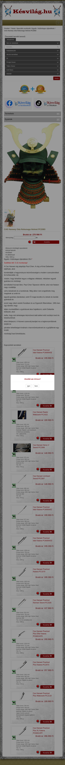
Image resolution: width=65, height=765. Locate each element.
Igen (28, 386)
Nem (36, 386)
